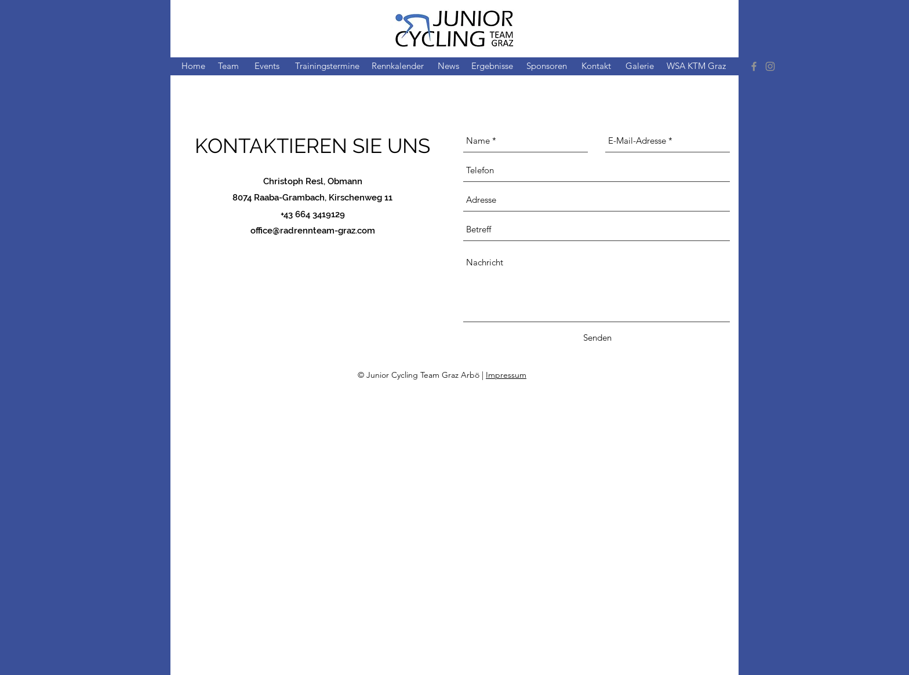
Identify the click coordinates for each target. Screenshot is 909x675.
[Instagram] (770, 66)
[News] (448, 66)
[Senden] (597, 338)
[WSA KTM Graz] (696, 66)
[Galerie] (640, 66)
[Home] (193, 66)
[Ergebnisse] (492, 66)
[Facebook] (754, 66)
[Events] (267, 66)
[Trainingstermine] (327, 66)
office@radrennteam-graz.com (312, 230)
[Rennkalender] (397, 66)
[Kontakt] (596, 66)
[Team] (228, 66)
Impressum (506, 375)
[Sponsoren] (546, 66)
